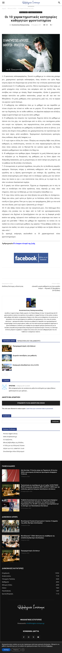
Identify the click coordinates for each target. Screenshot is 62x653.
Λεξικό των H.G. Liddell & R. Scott (13, 448)
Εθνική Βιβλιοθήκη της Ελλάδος (13, 442)
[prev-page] (3, 374)
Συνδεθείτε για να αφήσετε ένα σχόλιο (31, 403)
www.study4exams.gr (10, 437)
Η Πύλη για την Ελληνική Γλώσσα (13, 445)
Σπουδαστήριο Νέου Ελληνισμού (13, 451)
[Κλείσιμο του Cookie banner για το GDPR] (22, 649)
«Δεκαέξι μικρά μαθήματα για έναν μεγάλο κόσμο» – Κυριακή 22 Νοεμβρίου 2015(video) (46, 288)
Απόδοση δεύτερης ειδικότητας (12, 286)
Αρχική (4, 8)
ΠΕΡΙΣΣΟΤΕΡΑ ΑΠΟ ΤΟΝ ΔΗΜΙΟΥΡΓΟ (28, 341)
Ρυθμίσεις (49, 646)
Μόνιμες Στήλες (12, 8)
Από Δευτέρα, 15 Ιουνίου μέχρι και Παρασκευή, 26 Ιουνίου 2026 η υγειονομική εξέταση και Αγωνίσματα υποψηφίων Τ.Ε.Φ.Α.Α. (39, 472)
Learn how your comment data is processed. (39, 408)
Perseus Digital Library (10, 434)
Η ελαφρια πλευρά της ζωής (24, 243)
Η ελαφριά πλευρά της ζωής (26, 8)
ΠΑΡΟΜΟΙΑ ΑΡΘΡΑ (9, 341)
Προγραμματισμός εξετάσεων (24, 346)
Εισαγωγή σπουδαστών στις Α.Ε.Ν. (26, 365)
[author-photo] (31, 307)
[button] (3, 2)
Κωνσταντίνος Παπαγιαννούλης (20, 25)
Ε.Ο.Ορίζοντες (7, 439)
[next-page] (6, 374)
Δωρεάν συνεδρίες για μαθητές (25, 355)
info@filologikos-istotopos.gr (35, 623)
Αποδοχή (6, 649)
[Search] (59, 2)
